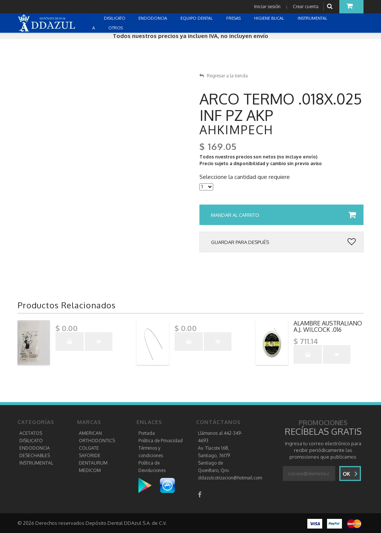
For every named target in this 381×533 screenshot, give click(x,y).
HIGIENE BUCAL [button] (269, 18)
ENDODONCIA (34, 448)
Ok (350, 474)
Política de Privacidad (160, 440)
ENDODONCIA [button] (153, 18)
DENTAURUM (93, 463)
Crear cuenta (305, 6)
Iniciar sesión (267, 6)
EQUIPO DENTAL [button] (197, 18)
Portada (146, 433)
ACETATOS (30, 433)
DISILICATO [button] (115, 18)
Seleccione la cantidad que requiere (244, 177)
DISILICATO (31, 440)
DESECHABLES (34, 455)
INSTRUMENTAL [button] (313, 18)
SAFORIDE (89, 455)
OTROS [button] (116, 27)
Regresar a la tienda (223, 75)
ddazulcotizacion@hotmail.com (230, 478)
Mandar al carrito (283, 215)
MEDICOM (90, 470)
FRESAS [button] (234, 18)
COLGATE (89, 448)
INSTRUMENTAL (36, 463)
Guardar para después (283, 242)
